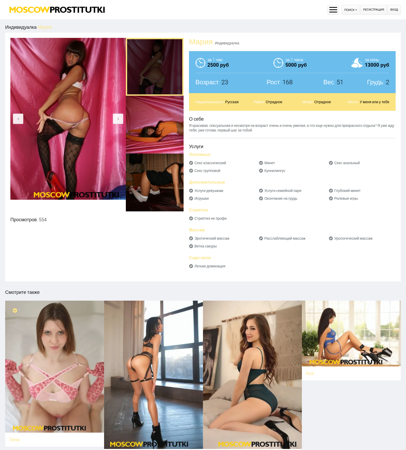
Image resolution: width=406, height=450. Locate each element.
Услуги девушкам (208, 191)
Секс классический (210, 163)
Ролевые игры (346, 198)
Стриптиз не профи (210, 218)
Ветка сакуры (205, 246)
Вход (394, 9)
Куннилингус (274, 171)
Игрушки (201, 198)
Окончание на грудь (280, 198)
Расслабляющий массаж (285, 238)
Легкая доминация (209, 266)
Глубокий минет (347, 191)
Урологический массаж (353, 238)
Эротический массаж (211, 238)
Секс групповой (207, 171)
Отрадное (274, 102)
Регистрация (373, 9)
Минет (269, 163)
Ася (310, 373)
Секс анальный (347, 163)
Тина (14, 439)
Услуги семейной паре (282, 191)
